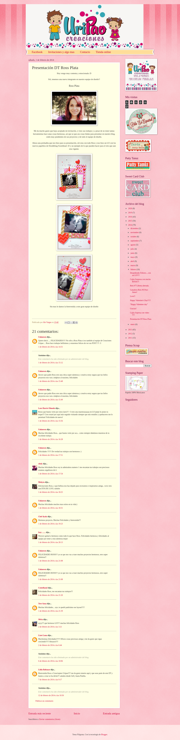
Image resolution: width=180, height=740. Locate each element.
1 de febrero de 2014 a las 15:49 (50, 400)
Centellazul (43, 588)
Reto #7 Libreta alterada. (139, 286)
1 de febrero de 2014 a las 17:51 (50, 455)
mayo (132, 257)
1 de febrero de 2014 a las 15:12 (50, 363)
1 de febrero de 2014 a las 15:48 (50, 381)
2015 (130, 221)
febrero (133, 269)
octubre (133, 237)
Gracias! (133, 309)
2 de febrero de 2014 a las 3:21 (50, 627)
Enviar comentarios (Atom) (49, 719)
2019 (130, 213)
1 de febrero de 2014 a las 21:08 (50, 561)
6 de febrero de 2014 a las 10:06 (50, 661)
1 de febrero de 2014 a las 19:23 (50, 524)
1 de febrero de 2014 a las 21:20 (50, 595)
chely (40, 464)
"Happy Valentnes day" (139, 304)
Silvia (40, 619)
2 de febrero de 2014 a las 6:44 (50, 645)
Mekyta (41, 482)
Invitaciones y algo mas (61, 52)
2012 (130, 334)
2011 (130, 338)
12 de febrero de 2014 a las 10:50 (51, 695)
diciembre (134, 228)
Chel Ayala (42, 517)
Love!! (132, 296)
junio (132, 253)
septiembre (134, 241)
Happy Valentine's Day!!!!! (140, 300)
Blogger (104, 734)
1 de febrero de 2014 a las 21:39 (50, 611)
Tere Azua (42, 604)
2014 (130, 225)
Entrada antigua (111, 713)
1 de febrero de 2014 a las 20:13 (50, 542)
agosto (133, 245)
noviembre (134, 232)
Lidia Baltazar (44, 670)
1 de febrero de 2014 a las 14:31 (50, 347)
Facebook (37, 52)
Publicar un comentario (44, 701)
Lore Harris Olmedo (46, 408)
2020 (130, 208)
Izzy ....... (42, 532)
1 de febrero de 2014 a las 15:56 (50, 421)
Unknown (42, 337)
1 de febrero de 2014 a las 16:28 (50, 439)
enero (132, 324)
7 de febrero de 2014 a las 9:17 (50, 680)
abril (132, 261)
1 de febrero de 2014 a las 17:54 (50, 474)
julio (132, 249)
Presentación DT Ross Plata (140, 319)
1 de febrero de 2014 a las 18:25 (50, 492)
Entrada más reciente (40, 713)
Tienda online (103, 52)
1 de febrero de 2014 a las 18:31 (50, 508)
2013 (130, 330)
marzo (133, 265)
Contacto (85, 52)
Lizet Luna (42, 635)
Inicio (77, 713)
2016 (130, 217)
